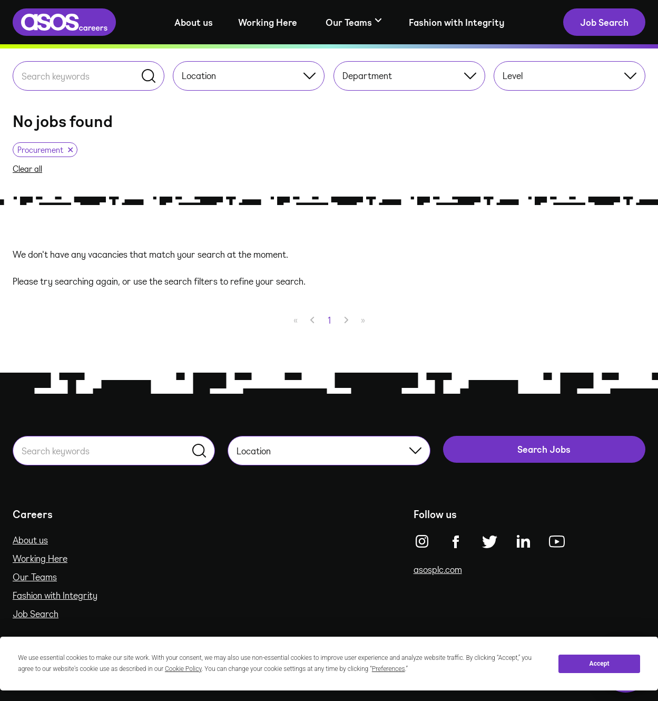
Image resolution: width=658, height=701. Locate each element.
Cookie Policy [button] (183, 669)
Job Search (35, 613)
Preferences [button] (388, 669)
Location (249, 75)
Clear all (27, 168)
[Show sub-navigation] (353, 22)
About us (193, 22)
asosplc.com (438, 569)
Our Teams (35, 576)
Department (409, 75)
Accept (600, 663)
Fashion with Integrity (457, 22)
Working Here (267, 22)
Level (569, 75)
